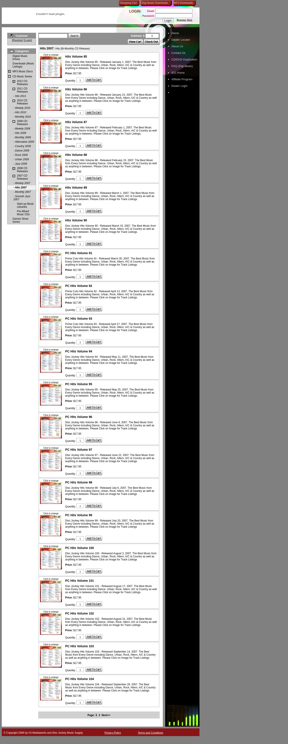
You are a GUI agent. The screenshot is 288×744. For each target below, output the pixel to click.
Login (28, 40)
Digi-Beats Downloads (155, 2)
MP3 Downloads (182, 2)
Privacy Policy (113, 732)
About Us (177, 46)
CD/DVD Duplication (184, 59)
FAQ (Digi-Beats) (182, 66)
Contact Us (178, 53)
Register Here (184, 20)
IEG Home (178, 72)
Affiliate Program (181, 79)
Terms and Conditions (150, 732)
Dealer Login (179, 86)
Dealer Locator (180, 39)
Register (18, 40)
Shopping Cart (128, 2)
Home (175, 33)
